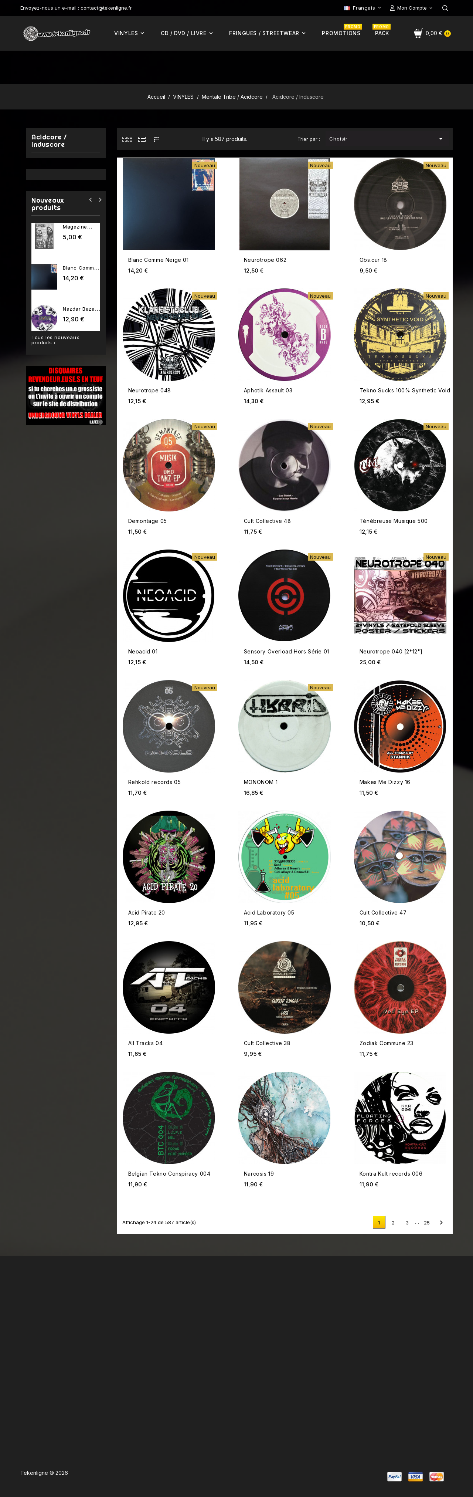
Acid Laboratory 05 (269, 912)
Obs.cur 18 (373, 260)
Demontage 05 (147, 521)
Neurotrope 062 (265, 260)
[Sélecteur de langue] (363, 8)
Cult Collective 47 (383, 912)
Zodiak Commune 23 (387, 1043)
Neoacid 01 (143, 651)
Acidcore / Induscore (49, 141)
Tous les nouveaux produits (55, 340)
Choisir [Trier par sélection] (387, 138)
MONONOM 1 (261, 782)
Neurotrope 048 (149, 390)
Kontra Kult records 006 (391, 1173)
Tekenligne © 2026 (44, 1473)
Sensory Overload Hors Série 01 (286, 651)
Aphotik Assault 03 (268, 390)
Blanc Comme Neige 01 (158, 260)
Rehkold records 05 (154, 782)
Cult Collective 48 (267, 521)
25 (427, 1223)
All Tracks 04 (145, 1043)
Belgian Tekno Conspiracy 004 (169, 1173)
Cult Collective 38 (267, 1043)
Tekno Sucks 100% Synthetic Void (405, 390)
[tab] (126, 139)
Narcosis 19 (259, 1173)
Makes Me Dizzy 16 (385, 782)
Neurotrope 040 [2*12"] (391, 651)
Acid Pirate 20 (146, 912)
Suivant (441, 1223)
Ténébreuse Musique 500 (394, 521)
